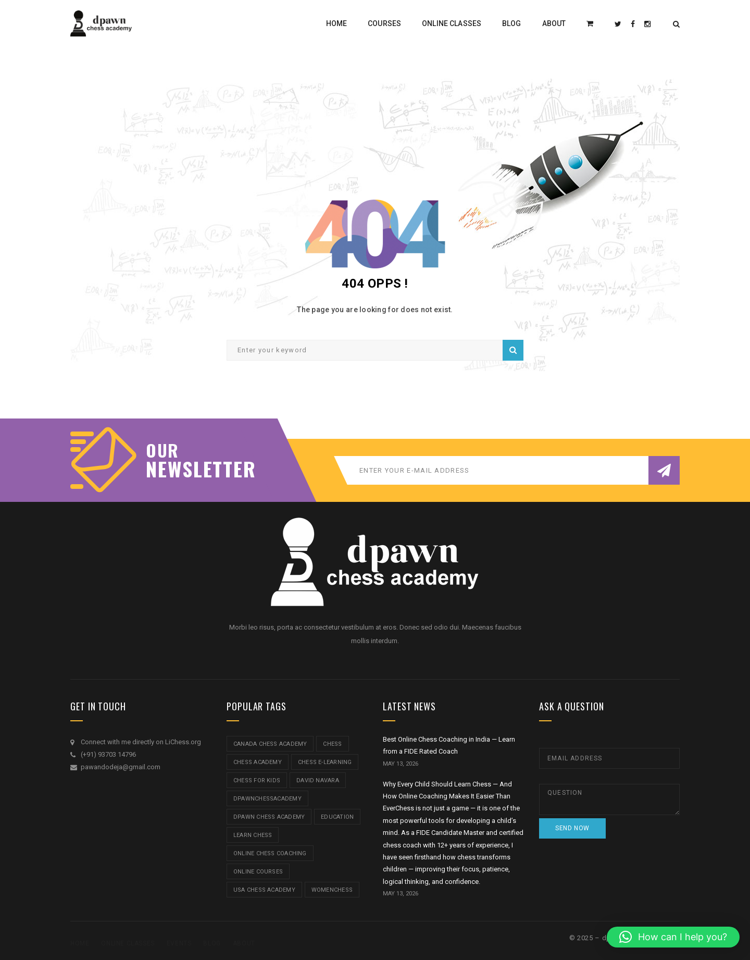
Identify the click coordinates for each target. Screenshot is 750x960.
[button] (673, 937)
